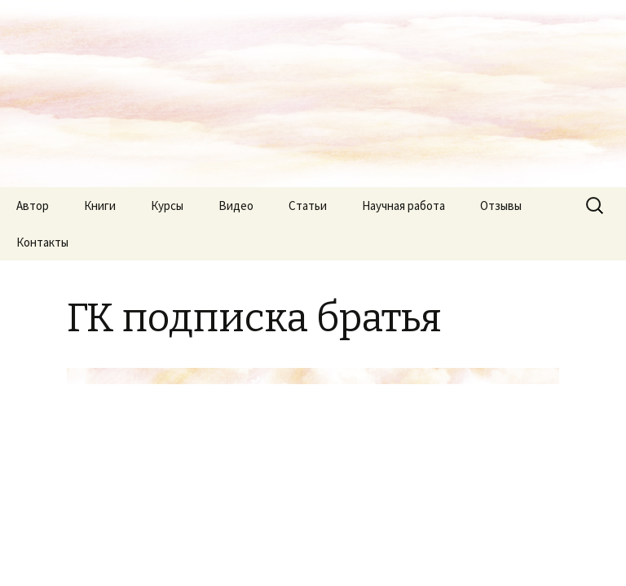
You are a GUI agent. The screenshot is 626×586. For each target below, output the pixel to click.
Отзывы (501, 205)
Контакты (42, 242)
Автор (32, 205)
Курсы (167, 205)
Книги (100, 205)
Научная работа (403, 205)
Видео (235, 205)
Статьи (308, 205)
